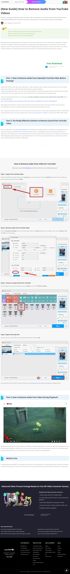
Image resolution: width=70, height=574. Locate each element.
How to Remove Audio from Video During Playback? (21, 35)
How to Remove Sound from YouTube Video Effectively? (22, 33)
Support (46, 546)
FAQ (46, 554)
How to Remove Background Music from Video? (11, 529)
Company (59, 548)
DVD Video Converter (25, 554)
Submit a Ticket (48, 556)
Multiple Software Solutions (38, 562)
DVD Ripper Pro (24, 546)
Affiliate (59, 552)
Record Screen (35, 556)
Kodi (34, 564)
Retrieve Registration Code (50, 552)
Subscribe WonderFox (62, 554)
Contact (59, 550)
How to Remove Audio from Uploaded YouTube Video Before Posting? (25, 31)
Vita (5, 23)
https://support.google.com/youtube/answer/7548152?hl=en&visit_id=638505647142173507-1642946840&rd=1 (29, 101)
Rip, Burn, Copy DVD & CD (38, 548)
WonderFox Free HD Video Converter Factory (25, 131)
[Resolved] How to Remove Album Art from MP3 (48, 529)
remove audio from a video (39, 113)
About (59, 546)
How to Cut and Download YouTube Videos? (47, 533)
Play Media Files (36, 552)
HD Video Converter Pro (25, 550)
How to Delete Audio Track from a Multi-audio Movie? (13, 531)
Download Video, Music (37, 550)
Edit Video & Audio (36, 558)
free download (27, 168)
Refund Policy (60, 556)
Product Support (48, 550)
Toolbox (34, 560)
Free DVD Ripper (24, 548)
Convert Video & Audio (37, 546)
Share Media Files (36, 554)
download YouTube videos (37, 383)
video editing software (20, 129)
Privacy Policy (22, 571)
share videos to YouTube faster (60, 133)
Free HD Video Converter (25, 552)
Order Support (48, 548)
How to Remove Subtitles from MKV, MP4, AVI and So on (50, 531)
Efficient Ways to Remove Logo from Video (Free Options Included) (15, 533)
